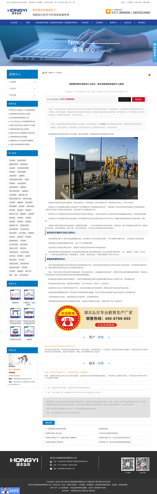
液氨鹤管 (20, 271)
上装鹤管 (130, 2)
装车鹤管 (28, 237)
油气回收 (12, 256)
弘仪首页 (14, 22)
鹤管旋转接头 (13, 241)
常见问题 (12, 95)
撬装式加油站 (27, 198)
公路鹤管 (21, 176)
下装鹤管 (23, 241)
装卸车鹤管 (12, 260)
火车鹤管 (12, 271)
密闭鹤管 (23, 187)
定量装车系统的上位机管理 (54, 442)
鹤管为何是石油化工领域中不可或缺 (22, 125)
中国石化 (91, 491)
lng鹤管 (27, 256)
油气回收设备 (24, 275)
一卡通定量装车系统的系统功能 (56, 429)
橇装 (10, 275)
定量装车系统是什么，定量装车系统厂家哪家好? (61, 437)
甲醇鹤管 (12, 172)
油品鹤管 (31, 214)
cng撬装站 (25, 191)
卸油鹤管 (28, 210)
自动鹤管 (85, 22)
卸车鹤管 (20, 256)
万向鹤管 (12, 160)
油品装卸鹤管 (13, 187)
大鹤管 (26, 179)
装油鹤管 (20, 210)
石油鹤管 (12, 168)
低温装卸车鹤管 (71, 22)
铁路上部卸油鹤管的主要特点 (20, 144)
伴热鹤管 (21, 206)
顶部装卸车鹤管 (42, 22)
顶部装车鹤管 (24, 225)
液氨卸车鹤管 (13, 164)
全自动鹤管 (12, 195)
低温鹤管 (20, 237)
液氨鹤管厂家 (13, 225)
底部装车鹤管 (21, 160)
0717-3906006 (67, 99)
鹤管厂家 (28, 271)
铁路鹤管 (20, 221)
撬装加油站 (30, 206)
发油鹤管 (12, 218)
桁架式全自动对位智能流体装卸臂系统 (29, 323)
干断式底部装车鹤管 (15, 179)
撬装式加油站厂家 (15, 198)
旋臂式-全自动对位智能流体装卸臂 (15, 323)
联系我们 (142, 22)
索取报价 (138, 99)
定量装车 (12, 237)
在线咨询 (124, 99)
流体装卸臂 (12, 176)
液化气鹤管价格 (14, 191)
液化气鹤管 (23, 244)
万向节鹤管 (22, 233)
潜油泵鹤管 (23, 164)
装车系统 (12, 210)
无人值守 (21, 260)
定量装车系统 (13, 263)
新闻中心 (113, 22)
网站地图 (146, 2)
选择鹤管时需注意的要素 (18, 137)
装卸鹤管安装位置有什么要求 (20, 114)
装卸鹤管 (12, 221)
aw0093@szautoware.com (22, 379)
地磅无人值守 (13, 248)
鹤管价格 (23, 248)
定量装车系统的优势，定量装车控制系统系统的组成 (70, 388)
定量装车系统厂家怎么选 (54, 433)
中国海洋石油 (76, 491)
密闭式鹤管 (12, 233)
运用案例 (99, 22)
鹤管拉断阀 (12, 206)
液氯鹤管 (23, 214)
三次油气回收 (13, 244)
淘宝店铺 (138, 2)
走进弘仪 (127, 22)
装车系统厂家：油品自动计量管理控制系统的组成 (115, 442)
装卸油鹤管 (28, 202)
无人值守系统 (24, 229)
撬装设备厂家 (23, 195)
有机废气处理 (13, 252)
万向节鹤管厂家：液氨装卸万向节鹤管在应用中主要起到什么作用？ (76, 392)
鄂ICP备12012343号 (103, 482)
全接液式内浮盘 (15, 339)
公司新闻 (12, 82)
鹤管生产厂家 (13, 214)
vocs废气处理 (24, 252)
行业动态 (12, 88)
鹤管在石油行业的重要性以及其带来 (22, 133)
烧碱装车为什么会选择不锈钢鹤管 (21, 140)
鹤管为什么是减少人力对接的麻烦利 (22, 110)
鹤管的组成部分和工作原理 (19, 129)
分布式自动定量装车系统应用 (108, 433)
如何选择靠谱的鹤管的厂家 (19, 118)
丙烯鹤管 (12, 183)
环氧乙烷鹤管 (21, 172)
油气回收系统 (13, 229)
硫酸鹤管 (20, 202)
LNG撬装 (12, 202)
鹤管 (66, 2)
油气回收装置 (24, 263)
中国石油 (84, 491)
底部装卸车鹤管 (56, 22)
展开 (155, 51)
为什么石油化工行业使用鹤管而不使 (22, 121)
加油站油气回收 (14, 267)
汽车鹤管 (24, 267)
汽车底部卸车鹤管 (23, 168)
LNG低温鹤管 (21, 183)
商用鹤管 (31, 233)
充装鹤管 (20, 218)
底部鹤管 (28, 221)
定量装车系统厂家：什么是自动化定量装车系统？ (115, 437)
